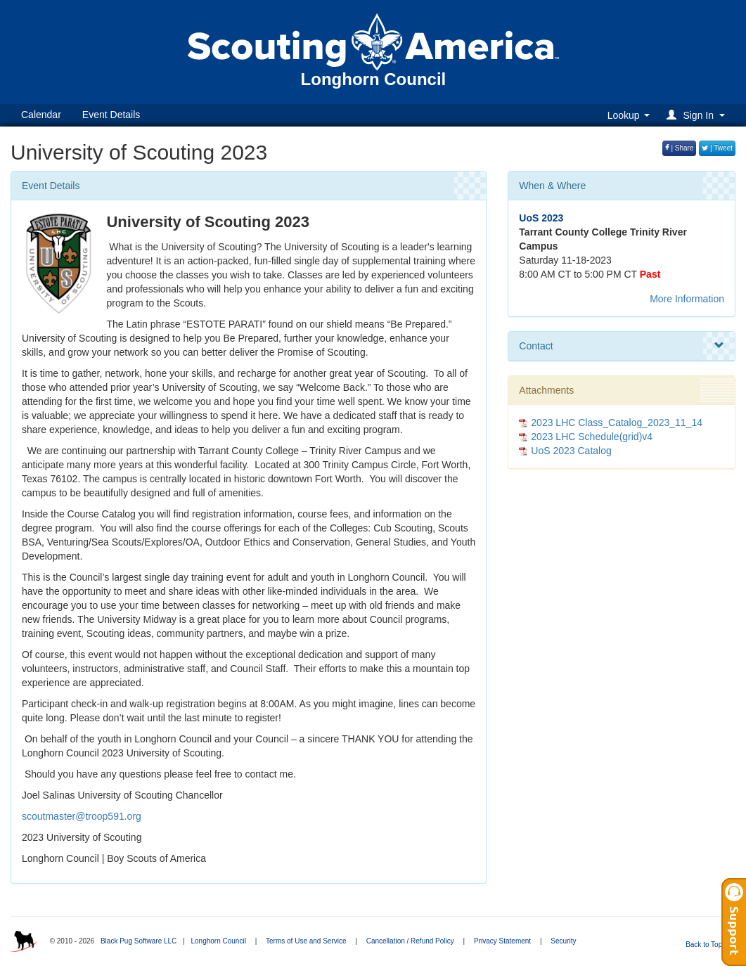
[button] (697, 115)
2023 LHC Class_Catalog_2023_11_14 (616, 422)
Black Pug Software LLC (138, 941)
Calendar (41, 114)
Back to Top (708, 944)
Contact (621, 346)
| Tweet (717, 148)
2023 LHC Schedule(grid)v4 (591, 436)
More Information (687, 298)
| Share (679, 148)
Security (563, 941)
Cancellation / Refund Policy (410, 941)
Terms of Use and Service (306, 941)
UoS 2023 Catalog (571, 450)
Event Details (111, 114)
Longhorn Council (218, 941)
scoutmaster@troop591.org (81, 816)
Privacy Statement (502, 941)
